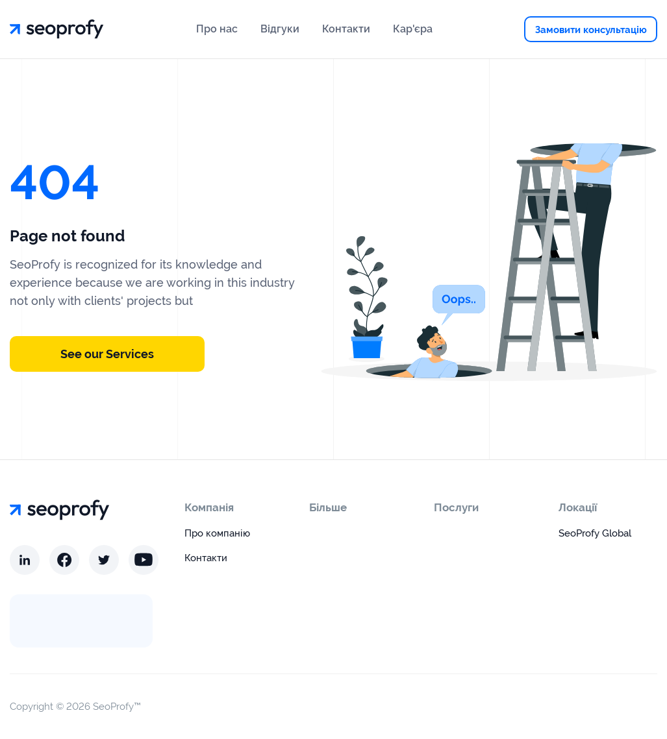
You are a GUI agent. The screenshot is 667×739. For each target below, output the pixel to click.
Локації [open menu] (578, 507)
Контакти (346, 29)
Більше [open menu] (328, 507)
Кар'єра (413, 29)
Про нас (217, 29)
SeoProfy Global (595, 533)
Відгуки (279, 29)
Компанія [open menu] (209, 507)
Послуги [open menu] (456, 507)
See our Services (107, 354)
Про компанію (217, 533)
